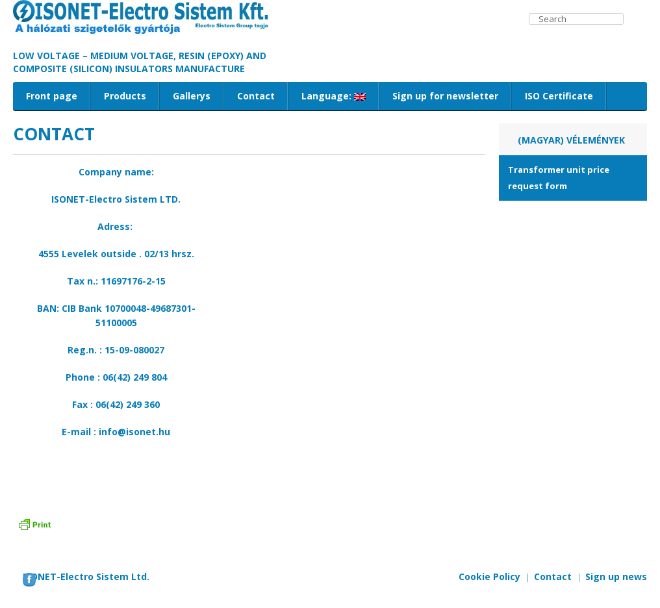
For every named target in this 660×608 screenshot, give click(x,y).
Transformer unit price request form (558, 178)
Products (125, 96)
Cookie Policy (489, 576)
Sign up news (616, 576)
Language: (333, 96)
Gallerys (191, 96)
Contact (256, 96)
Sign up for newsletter (445, 96)
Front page (51, 96)
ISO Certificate (559, 96)
